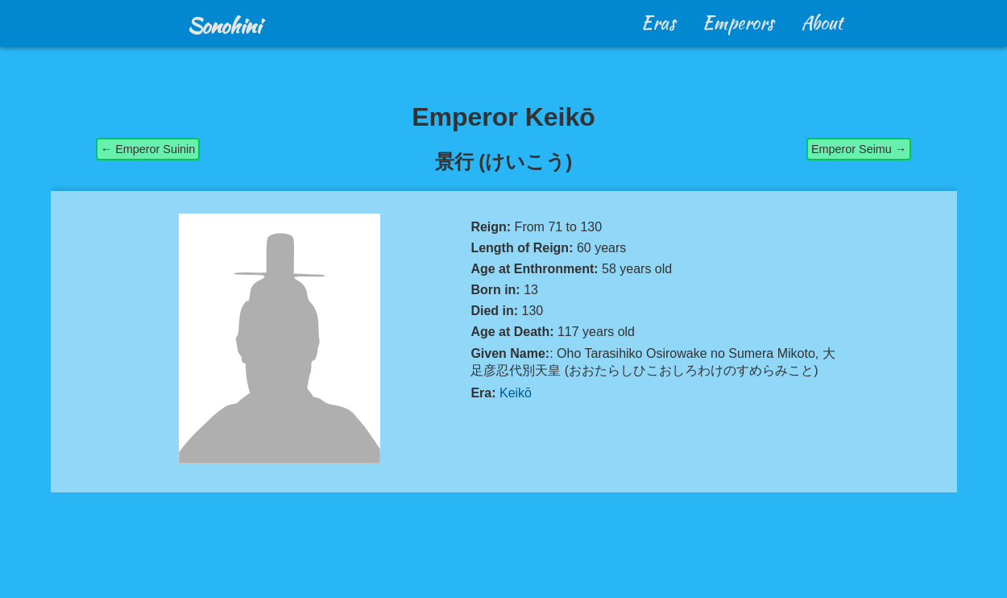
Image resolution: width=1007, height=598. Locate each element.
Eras (658, 22)
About (822, 22)
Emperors (738, 22)
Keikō (515, 393)
